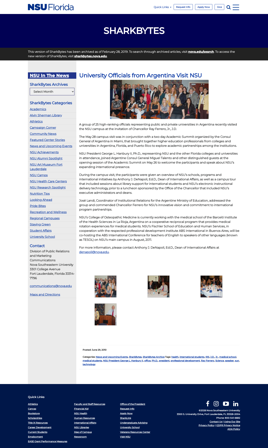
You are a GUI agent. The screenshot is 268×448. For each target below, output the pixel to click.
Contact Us (216, 421)
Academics (38, 109)
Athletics (36, 121)
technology (89, 364)
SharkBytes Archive (154, 356)
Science (219, 360)
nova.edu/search (201, 52)
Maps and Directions (45, 294)
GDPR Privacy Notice (228, 425)
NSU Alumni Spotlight (46, 158)
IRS (207, 356)
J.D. (212, 356)
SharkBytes (135, 356)
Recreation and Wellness (48, 212)
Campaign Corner (43, 127)
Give (219, 7)
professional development (185, 360)
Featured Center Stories (47, 140)
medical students (92, 360)
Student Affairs (41, 230)
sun (237, 360)
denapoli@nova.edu (94, 252)
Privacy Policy (206, 425)
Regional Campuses (45, 218)
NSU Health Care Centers (48, 181)
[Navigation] (236, 7)
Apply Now (203, 7)
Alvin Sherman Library (46, 115)
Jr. (217, 356)
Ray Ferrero (207, 360)
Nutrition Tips (40, 193)
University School (42, 237)
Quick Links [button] (162, 7)
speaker (229, 360)
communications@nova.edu (51, 286)
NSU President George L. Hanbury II (123, 360)
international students (192, 356)
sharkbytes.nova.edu (90, 56)
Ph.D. (155, 360)
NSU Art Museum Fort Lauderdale (46, 167)
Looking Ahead (41, 200)
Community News (43, 134)
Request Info (183, 7)
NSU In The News (49, 75)
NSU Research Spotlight (48, 187)
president (164, 360)
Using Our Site (232, 421)
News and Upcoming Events (51, 146)
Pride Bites (38, 206)
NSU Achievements (44, 152)
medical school (227, 356)
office (147, 360)
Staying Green (40, 224)
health (174, 356)
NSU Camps (39, 175)
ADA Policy (233, 429)
